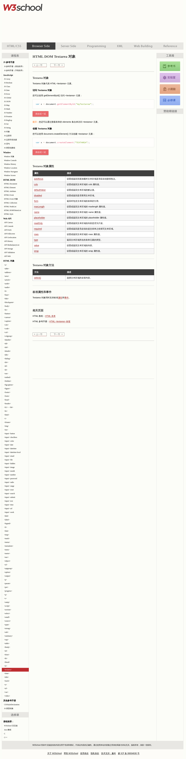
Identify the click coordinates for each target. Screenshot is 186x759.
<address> (8, 272)
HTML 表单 (50, 316)
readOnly (38, 223)
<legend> (7, 523)
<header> (7, 404)
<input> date (8, 445)
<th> (6, 658)
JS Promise (8, 116)
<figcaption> (8, 385)
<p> (5, 580)
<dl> (6, 366)
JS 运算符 (8, 136)
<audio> (7, 287)
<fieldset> (7, 381)
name (36, 212)
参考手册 (170, 46)
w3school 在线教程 (30, 6)
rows (36, 234)
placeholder (39, 217)
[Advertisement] (106, 21)
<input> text (8, 501)
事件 (66, 297)
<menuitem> (8, 546)
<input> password (10, 478)
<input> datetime (10, 448)
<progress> (8, 591)
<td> (6, 651)
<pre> (6, 587)
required (38, 229)
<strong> (7, 628)
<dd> (6, 344)
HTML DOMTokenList (12, 210)
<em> (6, 374)
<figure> (7, 389)
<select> (7, 613)
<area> (6, 276)
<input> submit (9, 497)
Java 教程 (7, 730)
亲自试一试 (40, 114)
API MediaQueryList (11, 245)
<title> (6, 677)
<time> (6, 673)
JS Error (7, 94)
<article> (7, 280)
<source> (7, 621)
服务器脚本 (68, 46)
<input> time (9, 505)
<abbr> (6, 269)
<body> (7, 306)
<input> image (9, 467)
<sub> (6, 632)
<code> (6, 329)
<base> (6, 295)
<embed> (7, 377)
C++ (5, 737)
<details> (7, 351)
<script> (7, 606)
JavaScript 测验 (170, 89)
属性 (60, 297)
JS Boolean (8, 83)
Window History (10, 164)
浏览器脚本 (41, 46)
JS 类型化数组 (9, 148)
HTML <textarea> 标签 (59, 321)
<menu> (7, 542)
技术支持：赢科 (108, 753)
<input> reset (9, 490)
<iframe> (7, 422)
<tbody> (7, 647)
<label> (7, 520)
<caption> (7, 321)
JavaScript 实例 (170, 77)
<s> (5, 598)
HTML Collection (10, 203)
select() (37, 278)
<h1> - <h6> (8, 407)
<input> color (9, 441)
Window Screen (10, 175)
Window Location (10, 168)
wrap (36, 251)
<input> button (9, 433)
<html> (6, 415)
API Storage (8, 249)
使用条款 (84, 753)
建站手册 (143, 46)
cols (36, 184)
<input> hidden (9, 463)
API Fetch (7, 230)
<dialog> (7, 359)
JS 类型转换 (8, 708)
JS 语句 (7, 144)
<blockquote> (9, 302)
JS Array (7, 79)
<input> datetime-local (12, 452)
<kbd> (6, 516)
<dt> (6, 370)
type (36, 240)
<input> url (8, 508)
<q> (5, 595)
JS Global (7, 98)
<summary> (8, 636)
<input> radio (9, 482)
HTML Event (9, 195)
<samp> (7, 602)
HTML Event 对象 (11, 199)
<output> (7, 576)
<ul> (6, 688)
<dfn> (6, 355)
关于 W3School (54, 753)
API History (8, 241)
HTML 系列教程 (14, 46)
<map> (6, 535)
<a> (5, 265)
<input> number (10, 475)
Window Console (10, 160)
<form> (7, 396)
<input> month (9, 471)
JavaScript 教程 (170, 100)
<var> (6, 692)
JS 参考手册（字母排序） (14, 70)
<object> (7, 561)
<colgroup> (8, 336)
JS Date (7, 90)
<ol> (6, 565)
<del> (6, 347)
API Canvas (8, 222)
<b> (5, 291)
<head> (6, 400)
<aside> (7, 284)
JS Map (6, 105)
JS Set (6, 124)
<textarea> (8, 670)
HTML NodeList (10, 207)
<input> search (9, 493)
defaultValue (40, 190)
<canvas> (7, 317)
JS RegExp (8, 120)
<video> (7, 696)
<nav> (6, 557)
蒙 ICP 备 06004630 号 (128, 753)
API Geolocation (10, 237)
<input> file (8, 460)
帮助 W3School (71, 753)
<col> (6, 332)
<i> (5, 419)
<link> (6, 531)
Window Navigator (11, 172)
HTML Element (10, 187)
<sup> (6, 640)
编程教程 (96, 46)
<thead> (7, 662)
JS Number (8, 113)
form (36, 201)
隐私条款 (95, 753)
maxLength (39, 206)
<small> (7, 617)
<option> (7, 572)
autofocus (38, 179)
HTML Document (10, 184)
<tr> (5, 666)
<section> (7, 610)
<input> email (9, 456)
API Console (8, 226)
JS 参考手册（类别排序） (14, 66)
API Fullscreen (9, 234)
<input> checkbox (10, 437)
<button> (7, 314)
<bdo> (6, 299)
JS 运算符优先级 (10, 140)
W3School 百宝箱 (11, 726)
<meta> (7, 550)
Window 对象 (9, 156)
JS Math (7, 109)
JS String (7, 128)
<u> (5, 685)
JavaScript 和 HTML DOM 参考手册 (170, 66)
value (36, 245)
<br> (6, 310)
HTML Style (8, 214)
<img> (6, 426)
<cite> (6, 325)
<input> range (9, 486)
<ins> (6, 430)
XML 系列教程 (119, 46)
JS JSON (7, 101)
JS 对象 (7, 132)
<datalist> (7, 340)
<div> (6, 362)
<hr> (6, 411)
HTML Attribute (10, 191)
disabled (38, 195)
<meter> (7, 553)
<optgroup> (8, 568)
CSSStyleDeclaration (11, 705)
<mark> (7, 538)
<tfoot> (6, 655)
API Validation (9, 252)
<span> (6, 625)
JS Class (7, 86)
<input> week (9, 512)
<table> (7, 643)
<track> (7, 681)
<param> (7, 583)
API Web (7, 256)
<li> (5, 527)
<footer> (7, 392)
